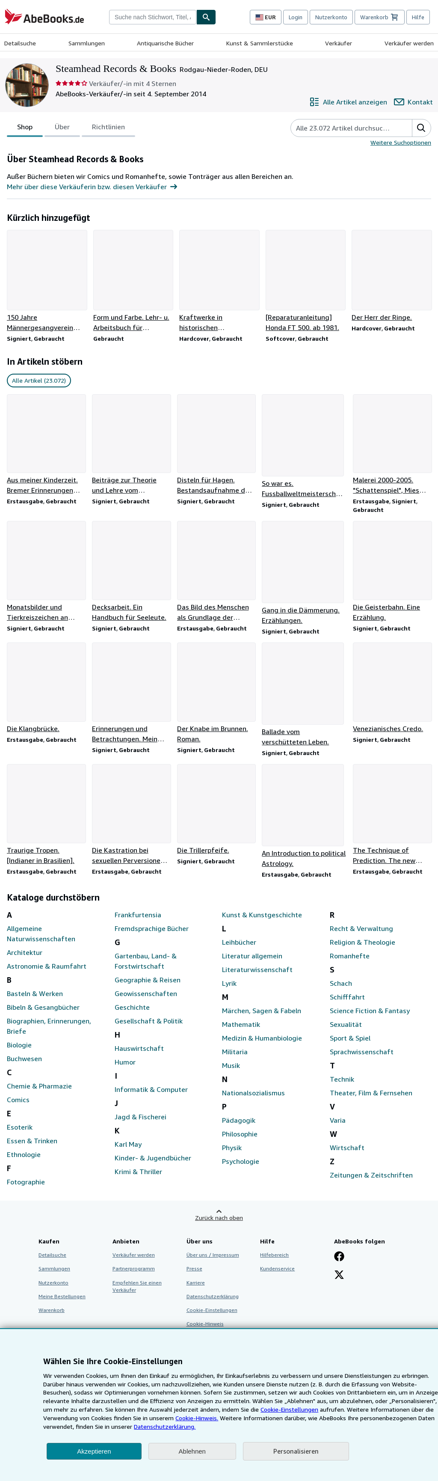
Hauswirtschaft (139, 1048)
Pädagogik (238, 1120)
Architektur (24, 952)
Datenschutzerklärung (212, 1296)
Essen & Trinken (32, 1140)
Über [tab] (62, 128)
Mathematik (241, 1024)
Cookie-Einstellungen (289, 1409)
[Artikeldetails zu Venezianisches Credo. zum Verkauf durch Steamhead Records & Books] (392, 688)
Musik (231, 1065)
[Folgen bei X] (339, 1275)
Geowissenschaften (146, 993)
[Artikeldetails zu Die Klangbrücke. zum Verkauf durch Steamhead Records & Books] (46, 688)
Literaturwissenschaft (257, 969)
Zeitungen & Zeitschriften (371, 1175)
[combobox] (152, 17)
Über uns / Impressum (212, 1255)
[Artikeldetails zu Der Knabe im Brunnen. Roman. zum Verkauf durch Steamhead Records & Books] (216, 693)
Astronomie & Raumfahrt (46, 966)
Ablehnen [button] (192, 1451)
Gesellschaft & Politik (149, 1021)
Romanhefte (350, 956)
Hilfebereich (274, 1255)
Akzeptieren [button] (94, 1451)
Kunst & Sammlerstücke (259, 43)
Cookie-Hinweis (205, 1323)
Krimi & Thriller (138, 1171)
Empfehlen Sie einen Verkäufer (137, 1286)
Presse (194, 1268)
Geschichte (132, 1007)
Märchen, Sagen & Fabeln (261, 1010)
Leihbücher (239, 942)
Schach (341, 983)
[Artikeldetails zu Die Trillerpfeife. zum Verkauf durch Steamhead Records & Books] (216, 809)
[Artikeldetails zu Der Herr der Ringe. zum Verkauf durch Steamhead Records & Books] (391, 276)
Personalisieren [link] (296, 1451)
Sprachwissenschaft (362, 1051)
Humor (125, 1062)
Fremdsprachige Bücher (152, 928)
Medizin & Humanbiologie (262, 1038)
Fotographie (26, 1182)
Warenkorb (51, 1310)
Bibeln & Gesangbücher (43, 1007)
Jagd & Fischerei (140, 1116)
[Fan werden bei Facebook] (339, 1257)
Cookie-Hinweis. (196, 1418)
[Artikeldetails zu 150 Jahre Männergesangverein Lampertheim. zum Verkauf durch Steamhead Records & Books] (46, 281)
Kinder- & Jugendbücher (153, 1158)
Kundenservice (277, 1268)
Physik (232, 1147)
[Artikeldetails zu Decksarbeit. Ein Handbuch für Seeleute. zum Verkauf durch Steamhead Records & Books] (131, 571)
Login (295, 17)
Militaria (235, 1051)
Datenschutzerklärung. (164, 1426)
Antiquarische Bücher (165, 43)
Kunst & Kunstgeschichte (262, 914)
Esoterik (20, 1127)
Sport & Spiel (350, 1038)
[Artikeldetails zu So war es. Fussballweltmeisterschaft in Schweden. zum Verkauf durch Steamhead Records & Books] (304, 446)
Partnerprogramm (133, 1268)
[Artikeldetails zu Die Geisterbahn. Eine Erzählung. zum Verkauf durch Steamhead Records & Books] (392, 571)
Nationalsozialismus (253, 1092)
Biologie (19, 1045)
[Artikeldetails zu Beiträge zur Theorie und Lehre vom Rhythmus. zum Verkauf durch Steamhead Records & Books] (131, 445)
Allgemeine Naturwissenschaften (41, 933)
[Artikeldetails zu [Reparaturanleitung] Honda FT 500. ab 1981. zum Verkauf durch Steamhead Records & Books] (305, 281)
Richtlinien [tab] (108, 128)
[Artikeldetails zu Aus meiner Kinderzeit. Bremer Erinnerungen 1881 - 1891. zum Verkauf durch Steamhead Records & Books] (46, 445)
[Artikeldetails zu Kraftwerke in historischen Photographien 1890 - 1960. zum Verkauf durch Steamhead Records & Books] (219, 281)
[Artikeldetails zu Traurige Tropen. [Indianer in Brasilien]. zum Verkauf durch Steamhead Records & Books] (46, 814)
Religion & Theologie (362, 942)
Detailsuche (20, 43)
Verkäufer (338, 43)
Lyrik (229, 983)
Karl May (128, 1144)
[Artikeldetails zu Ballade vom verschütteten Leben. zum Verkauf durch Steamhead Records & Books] (304, 694)
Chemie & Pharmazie (39, 1086)
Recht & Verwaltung (361, 928)
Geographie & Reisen (148, 979)
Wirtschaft (347, 1147)
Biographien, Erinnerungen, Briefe (49, 1026)
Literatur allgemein (252, 956)
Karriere (195, 1282)
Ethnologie (24, 1154)
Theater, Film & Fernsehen (371, 1092)
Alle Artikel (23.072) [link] (39, 380)
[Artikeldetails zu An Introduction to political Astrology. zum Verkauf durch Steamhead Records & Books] (304, 816)
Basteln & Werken (35, 993)
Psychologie (240, 1161)
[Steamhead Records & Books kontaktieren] (413, 102)
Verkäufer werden (409, 43)
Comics (18, 1099)
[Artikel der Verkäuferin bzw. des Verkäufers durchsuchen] (343, 128)
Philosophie (239, 1134)
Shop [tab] (25, 128)
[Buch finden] (206, 17)
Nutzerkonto (331, 17)
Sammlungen (86, 43)
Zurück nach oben (219, 1217)
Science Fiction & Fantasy (370, 1010)
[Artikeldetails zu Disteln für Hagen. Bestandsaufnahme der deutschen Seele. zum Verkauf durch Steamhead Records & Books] (216, 445)
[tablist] (71, 128)
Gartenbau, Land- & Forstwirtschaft (146, 961)
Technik (342, 1079)
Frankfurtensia (138, 914)
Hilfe (418, 17)
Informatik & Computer (151, 1089)
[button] (421, 128)
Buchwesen (24, 1058)
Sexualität (346, 1024)
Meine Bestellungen (62, 1296)
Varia (338, 1120)
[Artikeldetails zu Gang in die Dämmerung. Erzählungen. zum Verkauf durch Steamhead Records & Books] (304, 573)
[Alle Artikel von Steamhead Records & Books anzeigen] (348, 102)
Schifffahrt (347, 997)
